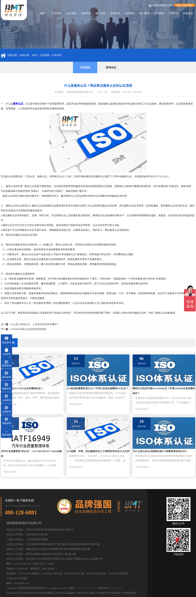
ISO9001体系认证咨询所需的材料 (28, 329)
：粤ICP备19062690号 (86, 588)
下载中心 (173, 13)
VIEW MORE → (77, 404)
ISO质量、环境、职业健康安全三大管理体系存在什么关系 (98, 451)
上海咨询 (6, 400)
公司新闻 (159, 13)
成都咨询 (6, 388)
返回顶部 (6, 435)
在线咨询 (6, 342)
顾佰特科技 (117, 588)
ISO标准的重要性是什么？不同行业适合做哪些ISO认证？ (98, 388)
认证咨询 (71, 13)
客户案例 (144, 13)
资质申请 (86, 13)
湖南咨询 (6, 423)
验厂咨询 (100, 13)
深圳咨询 (6, 377)
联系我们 (188, 13)
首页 (42, 13)
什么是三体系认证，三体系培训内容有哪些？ (35, 324)
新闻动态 (111, 67)
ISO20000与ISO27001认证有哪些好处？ (22, 388)
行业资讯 (57, 55)
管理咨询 (115, 13)
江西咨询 (6, 411)
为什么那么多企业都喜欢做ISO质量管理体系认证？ (160, 451)
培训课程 (130, 13)
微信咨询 (6, 365)
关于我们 (57, 13)
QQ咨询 (6, 354)
